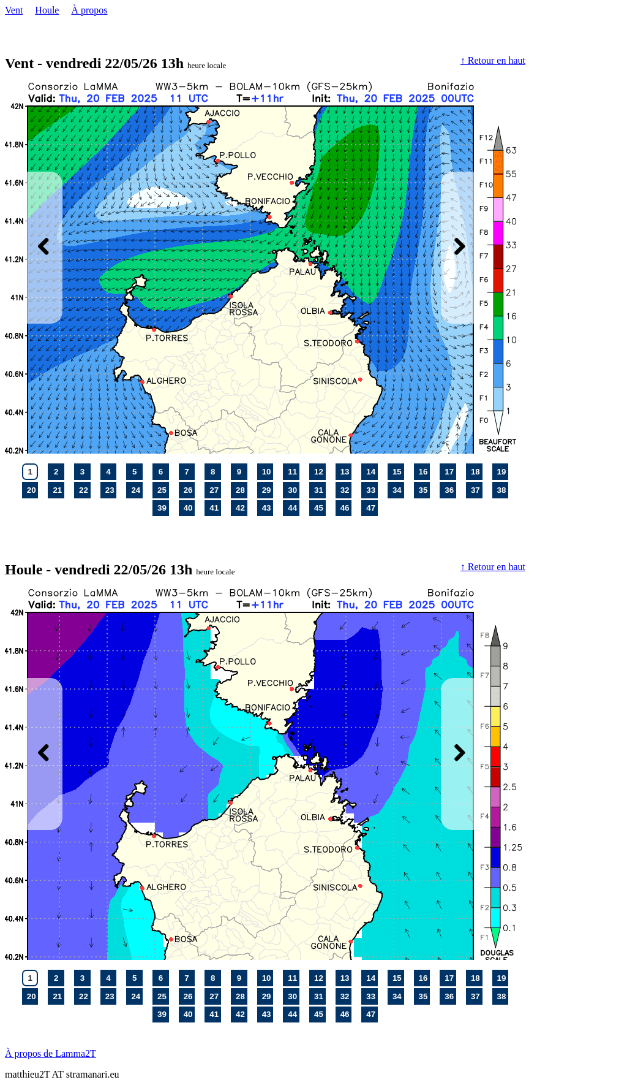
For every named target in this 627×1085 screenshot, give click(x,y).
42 (241, 507)
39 (163, 507)
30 (293, 490)
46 (346, 507)
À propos (89, 10)
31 (320, 490)
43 (267, 507)
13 (346, 471)
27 (215, 490)
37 (476, 490)
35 (424, 490)
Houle (47, 10)
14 (372, 471)
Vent (14, 10)
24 (136, 490)
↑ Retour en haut (492, 60)
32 (346, 490)
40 (189, 507)
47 (372, 507)
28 (241, 490)
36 (450, 490)
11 (293, 471)
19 (503, 471)
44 (293, 507)
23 (111, 490)
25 (163, 490)
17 (450, 471)
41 (215, 507)
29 (267, 490)
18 (476, 471)
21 (58, 490)
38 (503, 490)
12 (320, 471)
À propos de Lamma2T (50, 1053)
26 (189, 490)
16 (424, 471)
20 (32, 490)
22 (84, 490)
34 (398, 490)
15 (398, 471)
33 (372, 490)
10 (267, 471)
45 (320, 507)
